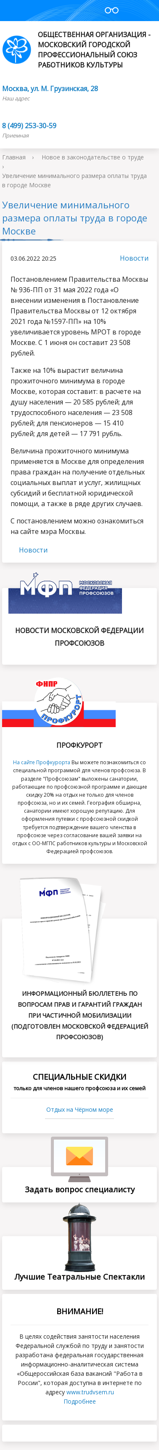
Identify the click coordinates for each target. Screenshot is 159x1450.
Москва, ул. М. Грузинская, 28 (50, 88)
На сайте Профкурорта (41, 762)
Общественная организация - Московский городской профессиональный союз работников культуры (76, 50)
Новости (129, 258)
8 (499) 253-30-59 (29, 125)
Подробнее (80, 1401)
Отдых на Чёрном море (79, 1109)
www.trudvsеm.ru (90, 1392)
